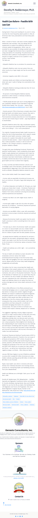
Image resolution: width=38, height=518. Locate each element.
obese (21, 401)
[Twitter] (18, 516)
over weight (28, 401)
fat (14, 399)
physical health (6, 404)
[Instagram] (20, 516)
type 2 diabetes (24, 404)
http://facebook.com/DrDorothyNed (12, 392)
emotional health (7, 399)
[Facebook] (16, 516)
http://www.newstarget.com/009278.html (13, 107)
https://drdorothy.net (29, 390)
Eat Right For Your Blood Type (27, 396)
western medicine (7, 407)
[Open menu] (34, 3)
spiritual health (15, 404)
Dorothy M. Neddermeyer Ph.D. (10, 28)
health (18, 399)
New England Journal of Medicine (10, 401)
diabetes (16, 396)
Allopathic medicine (7, 396)
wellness (32, 404)
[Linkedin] (22, 516)
